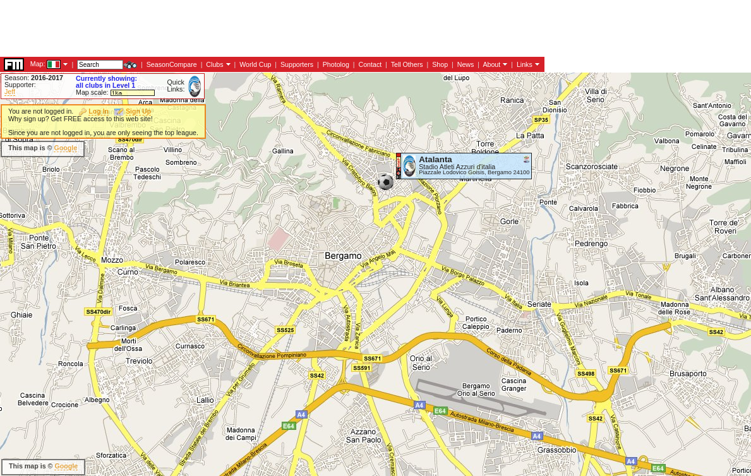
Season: (33, 77)
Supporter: (20, 84)
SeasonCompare (172, 64)
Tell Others (407, 64)
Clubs (214, 64)
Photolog (336, 64)
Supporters (296, 64)
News (465, 64)
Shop (440, 64)
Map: (37, 64)
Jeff (9, 91)
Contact (370, 64)
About (491, 64)
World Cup (255, 64)
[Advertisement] (230, 28)
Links (524, 64)
